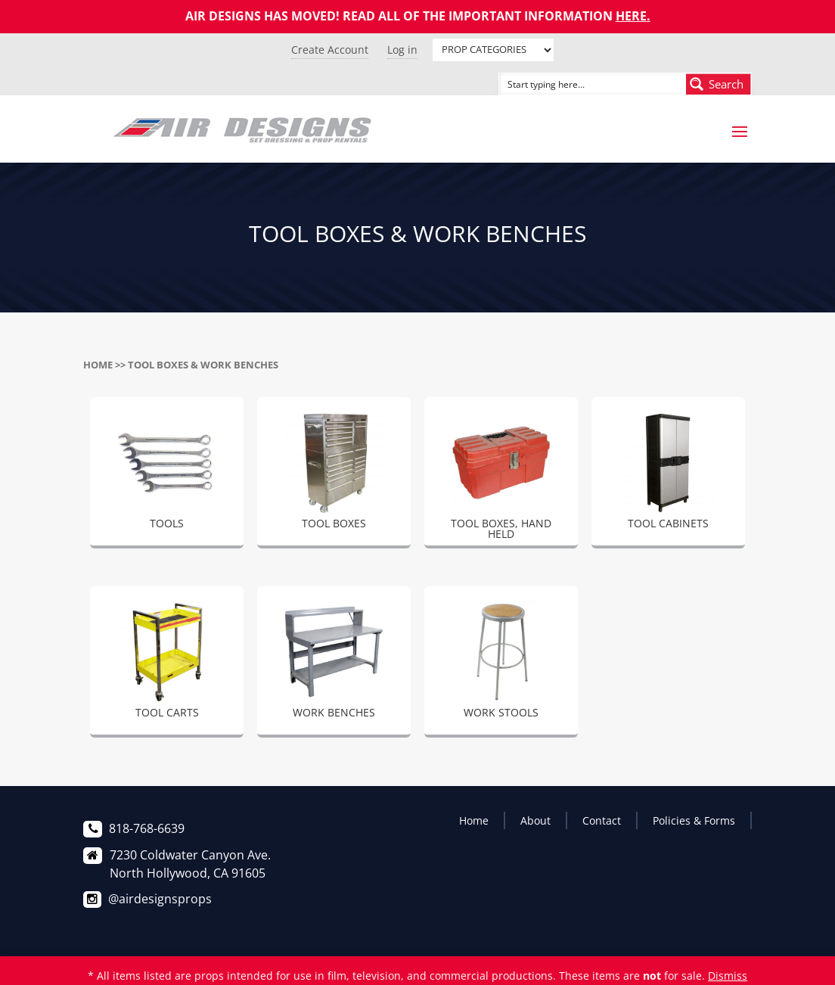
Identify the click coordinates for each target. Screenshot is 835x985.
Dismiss (727, 975)
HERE (631, 16)
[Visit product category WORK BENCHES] (334, 662)
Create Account (329, 49)
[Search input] (576, 84)
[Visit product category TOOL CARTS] (167, 662)
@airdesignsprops (160, 898)
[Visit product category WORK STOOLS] (501, 662)
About (535, 820)
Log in (402, 49)
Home (98, 364)
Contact (601, 820)
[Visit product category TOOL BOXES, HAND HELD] (501, 478)
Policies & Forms (694, 820)
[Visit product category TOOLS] (167, 473)
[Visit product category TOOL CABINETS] (668, 473)
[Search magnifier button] (718, 84)
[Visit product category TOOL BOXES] (334, 473)
